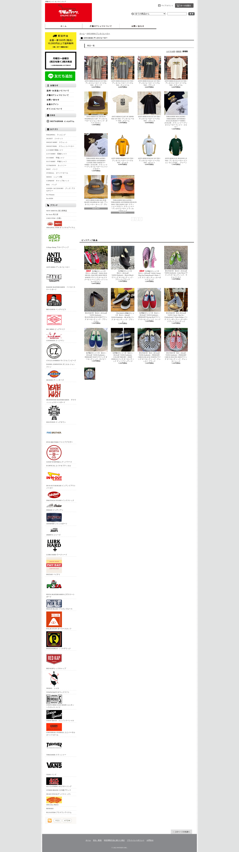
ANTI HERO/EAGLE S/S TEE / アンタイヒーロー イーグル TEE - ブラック (149, 71)
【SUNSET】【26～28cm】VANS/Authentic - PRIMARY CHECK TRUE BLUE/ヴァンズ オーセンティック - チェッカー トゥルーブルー (90, 374)
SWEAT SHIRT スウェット (57, 142)
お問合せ (137, 26)
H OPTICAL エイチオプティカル (58, 466)
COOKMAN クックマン (55, 336)
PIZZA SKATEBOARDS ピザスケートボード (60, 587)
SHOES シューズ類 (54, 177)
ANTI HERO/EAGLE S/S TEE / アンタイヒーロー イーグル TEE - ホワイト (149, 148)
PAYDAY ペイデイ (54, 566)
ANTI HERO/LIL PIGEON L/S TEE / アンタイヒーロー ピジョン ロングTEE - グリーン (176, 148)
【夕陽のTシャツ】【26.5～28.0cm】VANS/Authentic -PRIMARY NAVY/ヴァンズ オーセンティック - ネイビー (96, 344)
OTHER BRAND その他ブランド (58, 790)
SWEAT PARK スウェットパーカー (60, 146)
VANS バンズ (54, 766)
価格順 (178, 51)
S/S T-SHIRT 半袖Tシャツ (56, 161)
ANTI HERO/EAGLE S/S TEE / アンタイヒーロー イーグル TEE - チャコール (122, 71)
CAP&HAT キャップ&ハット (57, 181)
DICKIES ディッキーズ (55, 375)
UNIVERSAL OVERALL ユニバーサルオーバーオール (60, 729)
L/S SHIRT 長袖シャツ (54, 150)
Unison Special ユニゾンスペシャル (60, 715)
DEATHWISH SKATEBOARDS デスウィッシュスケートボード (61, 393)
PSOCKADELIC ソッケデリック (58, 640)
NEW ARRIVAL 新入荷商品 (56, 211)
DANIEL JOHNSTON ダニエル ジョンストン (60, 365)
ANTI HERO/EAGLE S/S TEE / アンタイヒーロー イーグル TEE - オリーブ (96, 71)
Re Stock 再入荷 (52, 214)
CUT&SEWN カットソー (56, 165)
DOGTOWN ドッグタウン (56, 414)
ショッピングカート (184, 5)
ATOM (67, 820)
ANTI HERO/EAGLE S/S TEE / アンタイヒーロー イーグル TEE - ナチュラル (176, 71)
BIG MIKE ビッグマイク (55, 321)
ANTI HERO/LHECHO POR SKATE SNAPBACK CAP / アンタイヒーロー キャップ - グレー (96, 191)
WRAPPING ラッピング (56, 135)
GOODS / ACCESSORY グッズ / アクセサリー (60, 189)
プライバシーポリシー (135, 840)
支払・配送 (97, 840)
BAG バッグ (51, 184)
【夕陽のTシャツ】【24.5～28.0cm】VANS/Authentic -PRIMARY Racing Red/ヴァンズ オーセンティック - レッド (149, 304)
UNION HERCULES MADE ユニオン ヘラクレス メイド (60, 701)
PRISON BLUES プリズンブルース (59, 605)
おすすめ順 (170, 51)
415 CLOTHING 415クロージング (59, 782)
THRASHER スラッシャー (56, 747)
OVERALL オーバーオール (57, 173)
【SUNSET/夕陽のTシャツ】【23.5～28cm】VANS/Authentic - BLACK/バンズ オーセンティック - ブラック (122, 305)
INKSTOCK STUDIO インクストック (60, 496)
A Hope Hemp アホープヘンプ (57, 239)
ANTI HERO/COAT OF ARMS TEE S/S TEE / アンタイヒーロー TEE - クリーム (122, 106)
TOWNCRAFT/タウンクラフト (57, 692)
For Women (50, 195)
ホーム (63, 26)
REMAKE (49, 808)
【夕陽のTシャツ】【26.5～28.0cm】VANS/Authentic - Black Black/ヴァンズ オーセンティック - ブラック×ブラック (122, 263)
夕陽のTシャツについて (100, 26)
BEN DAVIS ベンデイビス (56, 301)
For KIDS (49, 198)
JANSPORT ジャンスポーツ (56, 519)
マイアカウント (167, 5)
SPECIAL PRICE (54, 801)
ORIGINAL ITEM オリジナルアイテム (60, 224)
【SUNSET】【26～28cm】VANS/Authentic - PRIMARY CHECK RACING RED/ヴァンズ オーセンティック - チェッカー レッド (176, 345)
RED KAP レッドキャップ (56, 660)
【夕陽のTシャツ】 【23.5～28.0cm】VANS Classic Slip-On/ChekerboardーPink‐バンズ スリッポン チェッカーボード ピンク (149, 263)
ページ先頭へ (181, 832)
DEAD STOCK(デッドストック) (58, 794)
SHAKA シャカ (54, 680)
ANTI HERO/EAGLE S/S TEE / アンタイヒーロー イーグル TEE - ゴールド (122, 148)
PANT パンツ (52, 169)
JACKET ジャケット (55, 138)
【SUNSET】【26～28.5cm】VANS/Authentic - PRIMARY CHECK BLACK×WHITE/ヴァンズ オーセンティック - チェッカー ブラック (149, 345)
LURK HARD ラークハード (56, 546)
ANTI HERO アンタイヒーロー (58, 259)
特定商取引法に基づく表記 (114, 840)
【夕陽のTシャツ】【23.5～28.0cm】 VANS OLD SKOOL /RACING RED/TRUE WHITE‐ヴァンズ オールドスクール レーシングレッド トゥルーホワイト (96, 264)
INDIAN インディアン (54, 507)
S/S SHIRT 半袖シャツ (55, 158)
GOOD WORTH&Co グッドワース (59, 454)
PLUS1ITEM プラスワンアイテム (59, 812)
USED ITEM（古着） (54, 218)
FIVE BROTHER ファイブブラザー (59, 434)
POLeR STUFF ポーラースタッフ (58, 620)
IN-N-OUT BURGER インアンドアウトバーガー (61, 478)
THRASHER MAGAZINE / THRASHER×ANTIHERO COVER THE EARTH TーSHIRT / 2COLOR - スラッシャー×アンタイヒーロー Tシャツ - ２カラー (96, 151)
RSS (57, 820)
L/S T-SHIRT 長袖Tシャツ (56, 154)
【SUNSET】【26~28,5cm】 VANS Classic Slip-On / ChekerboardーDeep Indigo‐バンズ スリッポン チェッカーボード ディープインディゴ (176, 305)
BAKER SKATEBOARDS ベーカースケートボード (60, 280)
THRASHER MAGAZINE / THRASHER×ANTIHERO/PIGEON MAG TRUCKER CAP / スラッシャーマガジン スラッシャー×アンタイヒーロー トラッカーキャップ (124, 193)
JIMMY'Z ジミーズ (54, 531)
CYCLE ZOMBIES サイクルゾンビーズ (61, 352)
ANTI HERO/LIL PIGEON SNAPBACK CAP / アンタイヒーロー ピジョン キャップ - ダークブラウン (96, 107)
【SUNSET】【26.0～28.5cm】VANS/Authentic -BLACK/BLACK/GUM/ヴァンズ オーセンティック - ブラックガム (96, 305)
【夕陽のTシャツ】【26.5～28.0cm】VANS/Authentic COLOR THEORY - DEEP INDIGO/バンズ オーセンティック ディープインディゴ (122, 345)
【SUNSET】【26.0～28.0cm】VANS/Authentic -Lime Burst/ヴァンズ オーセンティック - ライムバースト (176, 262)
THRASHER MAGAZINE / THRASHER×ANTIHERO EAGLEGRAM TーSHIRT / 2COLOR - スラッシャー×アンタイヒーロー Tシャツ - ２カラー (176, 109)
